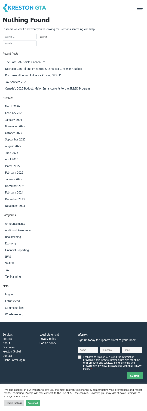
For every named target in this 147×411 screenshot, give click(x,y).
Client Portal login (14, 359)
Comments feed (14, 307)
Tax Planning (13, 276)
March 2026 (12, 106)
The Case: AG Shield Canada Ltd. (25, 62)
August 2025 (13, 146)
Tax (7, 270)
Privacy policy (47, 338)
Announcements (15, 223)
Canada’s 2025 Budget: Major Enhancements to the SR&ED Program (47, 88)
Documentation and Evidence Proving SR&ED (33, 75)
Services (8, 334)
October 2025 (13, 132)
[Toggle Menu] (140, 8)
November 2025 (15, 126)
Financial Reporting (17, 250)
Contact (7, 355)
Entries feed (12, 301)
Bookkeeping (13, 236)
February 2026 (14, 113)
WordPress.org (14, 314)
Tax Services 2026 (16, 82)
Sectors (7, 338)
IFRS (8, 256)
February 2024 (14, 192)
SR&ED (9, 263)
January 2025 (13, 179)
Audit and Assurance (17, 230)
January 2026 (13, 119)
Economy (10, 243)
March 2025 (12, 166)
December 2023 (15, 199)
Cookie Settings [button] (14, 403)
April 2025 (11, 159)
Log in (9, 294)
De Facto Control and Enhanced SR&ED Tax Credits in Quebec (43, 68)
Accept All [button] (33, 403)
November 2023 (15, 205)
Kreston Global (12, 351)
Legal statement (49, 334)
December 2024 (15, 186)
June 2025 (11, 152)
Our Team (8, 347)
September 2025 (15, 139)
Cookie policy (47, 343)
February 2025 (14, 172)
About (6, 343)
